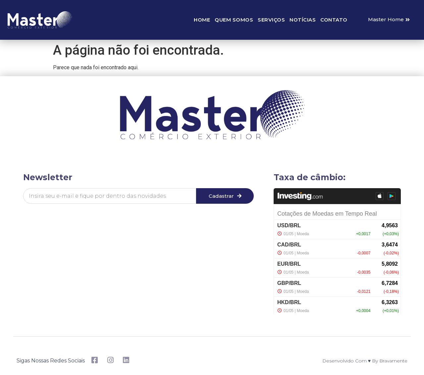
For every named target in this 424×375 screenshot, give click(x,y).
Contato (333, 20)
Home (202, 20)
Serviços (271, 20)
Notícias (303, 20)
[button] (389, 19)
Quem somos (234, 20)
